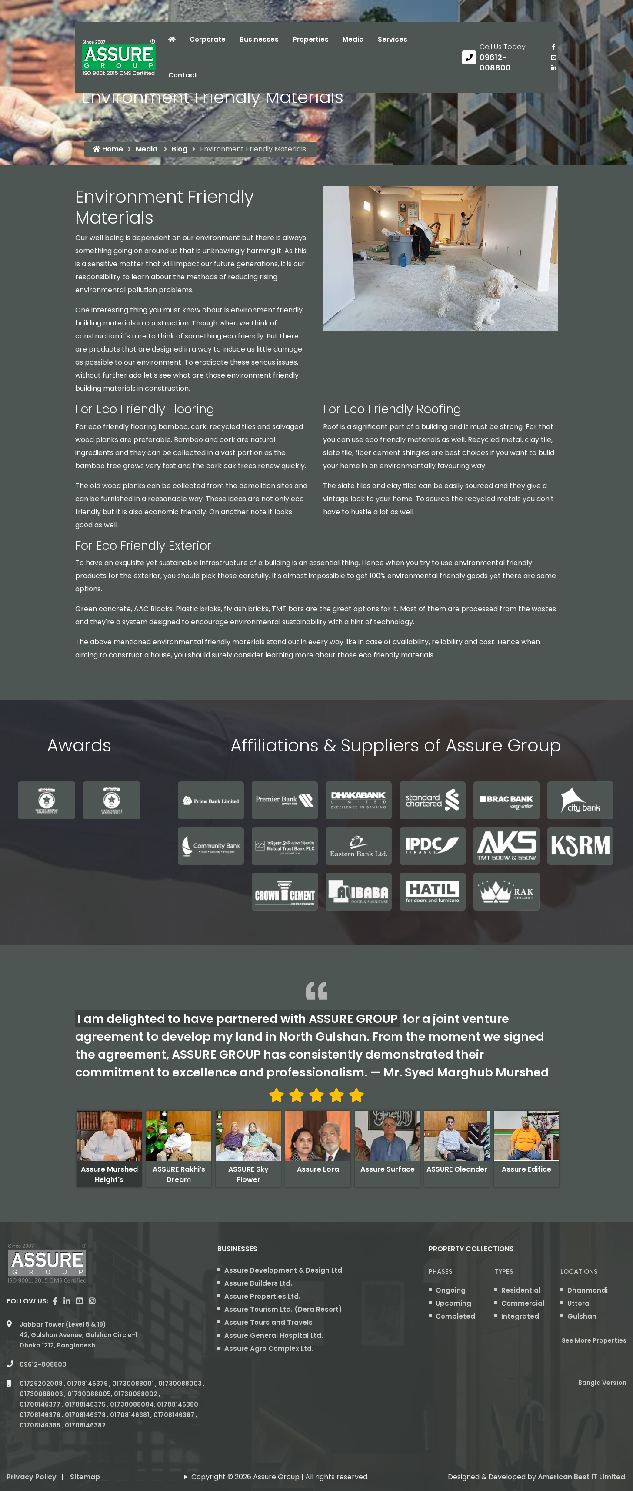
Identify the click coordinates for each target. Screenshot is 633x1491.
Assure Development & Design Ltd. (284, 1270)
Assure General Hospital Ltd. (273, 1335)
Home (108, 149)
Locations (579, 1271)
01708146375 (86, 1404)
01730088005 (89, 1394)
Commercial (522, 1303)
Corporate (208, 39)
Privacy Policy (32, 1477)
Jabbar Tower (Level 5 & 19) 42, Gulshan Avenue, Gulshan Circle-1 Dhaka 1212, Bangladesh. (78, 1335)
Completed (455, 1316)
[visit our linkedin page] (553, 68)
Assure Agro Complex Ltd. (268, 1348)
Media (353, 39)
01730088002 (136, 1394)
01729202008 (42, 1383)
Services (392, 39)
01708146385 (41, 1425)
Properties (311, 39)
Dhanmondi (587, 1290)
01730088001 (133, 1383)
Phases (441, 1271)
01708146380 (178, 1404)
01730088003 (180, 1383)
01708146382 (86, 1425)
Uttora (578, 1303)
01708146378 (86, 1415)
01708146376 (41, 1415)
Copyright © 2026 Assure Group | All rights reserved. (280, 1477)
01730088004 (132, 1404)
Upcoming (453, 1303)
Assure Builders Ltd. (258, 1283)
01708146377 (41, 1404)
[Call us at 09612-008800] (500, 57)
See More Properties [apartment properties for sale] (594, 1340)
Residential (520, 1290)
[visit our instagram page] (92, 1301)
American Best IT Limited (581, 1477)
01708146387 (174, 1415)
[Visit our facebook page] (553, 47)
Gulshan (581, 1316)
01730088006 (42, 1394)
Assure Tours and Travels (268, 1322)
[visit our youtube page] (553, 57)
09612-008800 (43, 1364)
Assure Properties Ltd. (262, 1296)
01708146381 (130, 1415)
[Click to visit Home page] (172, 39)
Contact (182, 75)
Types (503, 1271)
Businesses (259, 39)
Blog (179, 149)
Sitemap (85, 1477)
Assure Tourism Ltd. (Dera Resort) (283, 1309)
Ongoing (451, 1290)
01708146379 (88, 1383)
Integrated (520, 1316)
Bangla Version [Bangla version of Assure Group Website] (602, 1382)
